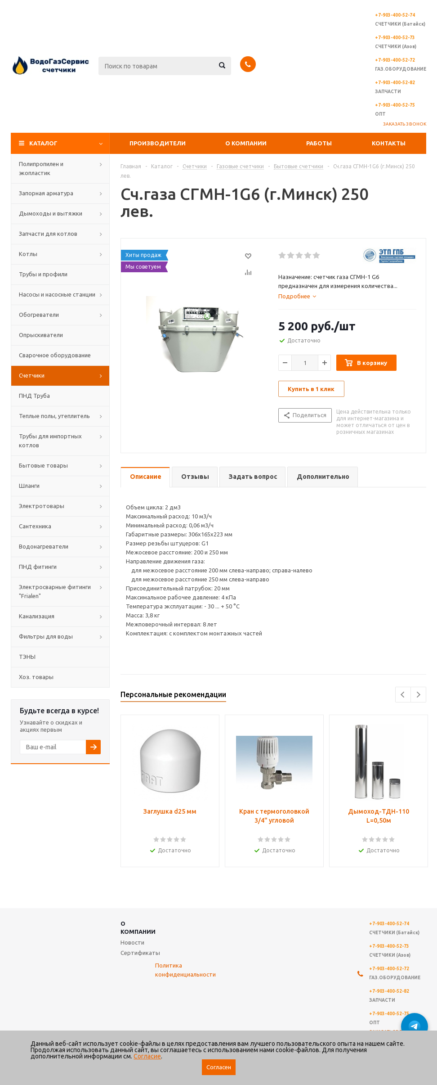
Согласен (218, 1067)
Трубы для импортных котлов (50, 440)
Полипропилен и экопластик (41, 168)
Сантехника (35, 526)
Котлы (28, 254)
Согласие (147, 1056)
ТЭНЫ (27, 656)
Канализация (36, 616)
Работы (319, 143)
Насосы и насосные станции (57, 294)
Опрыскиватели (41, 335)
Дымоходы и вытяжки (50, 213)
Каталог (43, 143)
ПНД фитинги (38, 566)
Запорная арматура (46, 193)
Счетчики (32, 375)
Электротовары (41, 506)
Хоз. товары (36, 677)
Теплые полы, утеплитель (54, 416)
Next (418, 694)
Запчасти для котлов (48, 233)
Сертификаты (140, 953)
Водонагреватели (43, 546)
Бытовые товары (43, 465)
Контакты (389, 143)
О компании (246, 143)
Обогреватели (39, 314)
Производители (157, 143)
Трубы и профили (43, 274)
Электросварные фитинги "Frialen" (55, 591)
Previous (403, 694)
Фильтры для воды (46, 636)
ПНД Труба (34, 395)
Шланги (29, 485)
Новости (132, 942)
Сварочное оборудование (55, 355)
